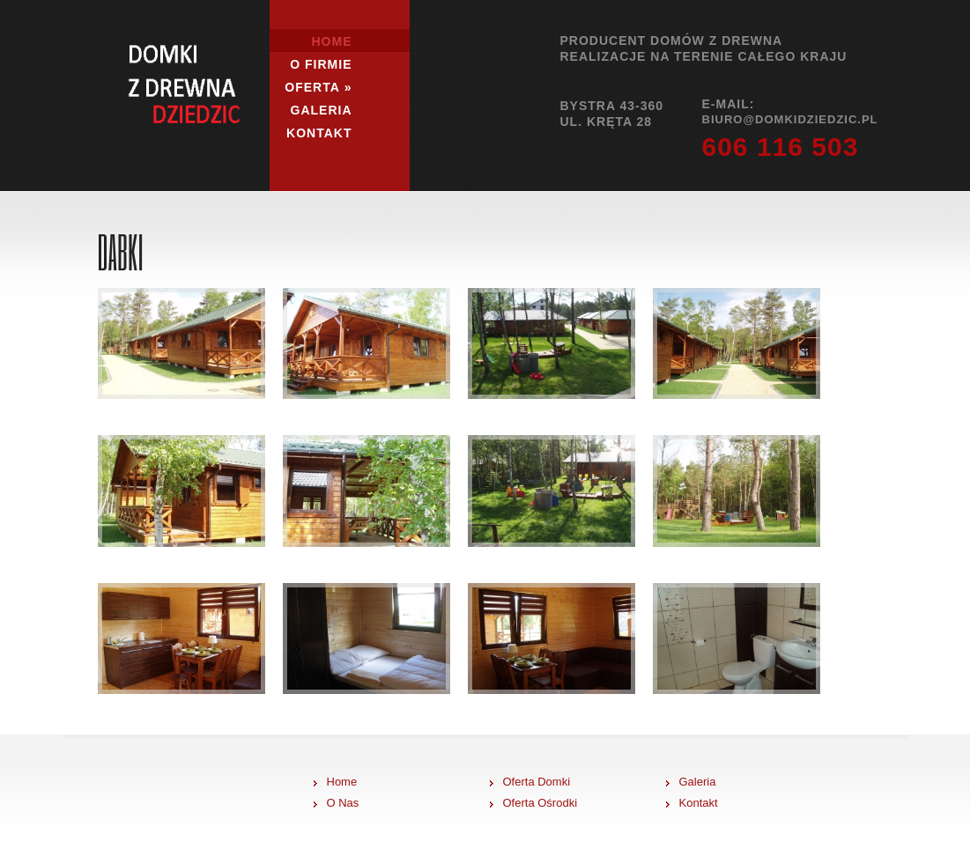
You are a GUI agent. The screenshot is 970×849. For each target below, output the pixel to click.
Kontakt (319, 133)
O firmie (321, 64)
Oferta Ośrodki (540, 802)
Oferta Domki (537, 781)
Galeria (321, 110)
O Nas (343, 802)
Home (332, 41)
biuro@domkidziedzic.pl (790, 119)
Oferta (318, 87)
